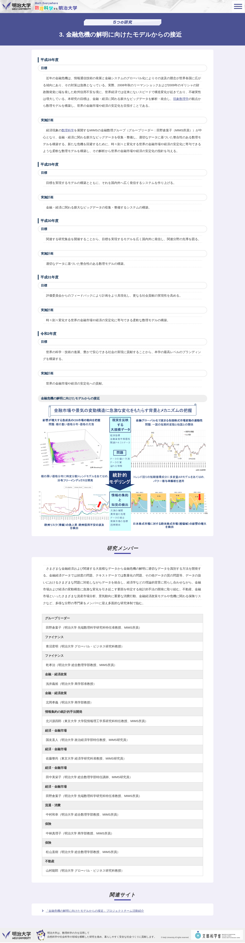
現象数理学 (181, 99)
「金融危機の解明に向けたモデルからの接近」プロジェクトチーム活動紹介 (95, 910)
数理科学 (68, 130)
